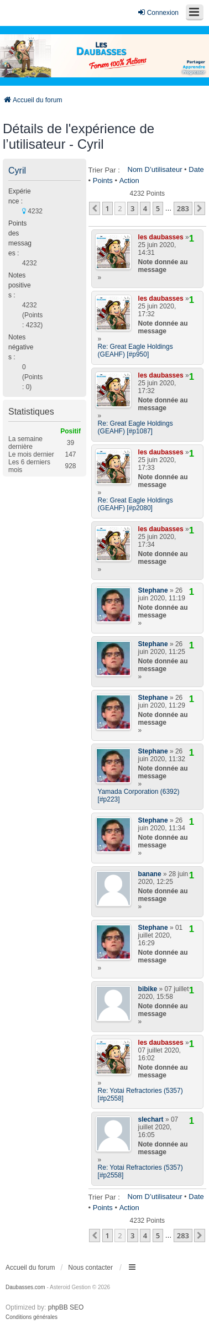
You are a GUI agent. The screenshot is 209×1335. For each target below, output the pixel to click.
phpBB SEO (66, 1307)
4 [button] (145, 208)
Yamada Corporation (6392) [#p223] (139, 795)
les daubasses (161, 237)
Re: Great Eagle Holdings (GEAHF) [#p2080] (135, 504)
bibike (148, 989)
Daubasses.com (25, 1287)
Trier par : (104, 170)
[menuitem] (32, 1317)
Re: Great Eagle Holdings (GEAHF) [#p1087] (135, 427)
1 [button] (107, 208)
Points (103, 180)
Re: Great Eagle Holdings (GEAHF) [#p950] (135, 350)
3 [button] (132, 208)
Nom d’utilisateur (155, 169)
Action (129, 180)
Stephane (153, 590)
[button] (94, 208)
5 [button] (158, 208)
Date (196, 169)
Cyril (17, 170)
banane (149, 874)
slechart (151, 1119)
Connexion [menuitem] (158, 12)
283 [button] (183, 208)
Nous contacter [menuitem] (90, 1267)
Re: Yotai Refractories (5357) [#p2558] (140, 1094)
